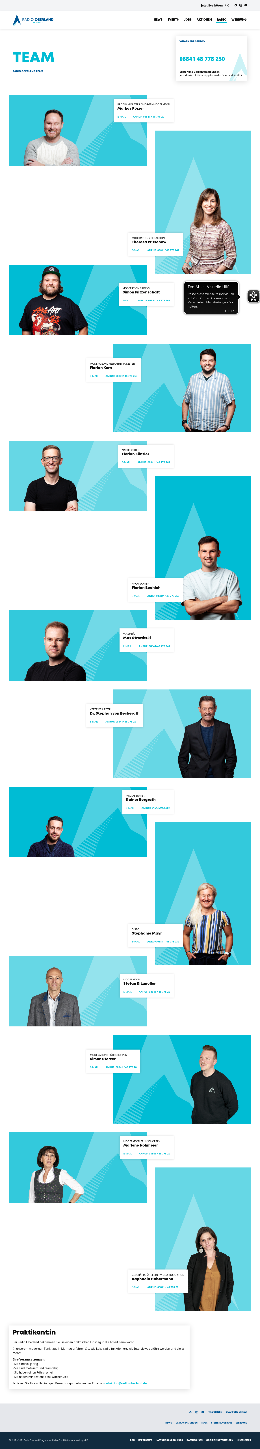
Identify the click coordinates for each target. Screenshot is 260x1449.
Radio (221, 19)
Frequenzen (215, 1412)
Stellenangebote (221, 1423)
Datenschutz (195, 1440)
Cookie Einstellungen (219, 1440)
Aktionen (204, 19)
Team (204, 1423)
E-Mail (121, 116)
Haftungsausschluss (169, 1440)
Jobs (188, 19)
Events (173, 19)
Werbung (239, 19)
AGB (132, 1440)
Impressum (145, 1440)
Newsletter (244, 1440)
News (158, 19)
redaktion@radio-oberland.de (125, 1383)
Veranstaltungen (187, 1423)
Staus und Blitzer (236, 1412)
